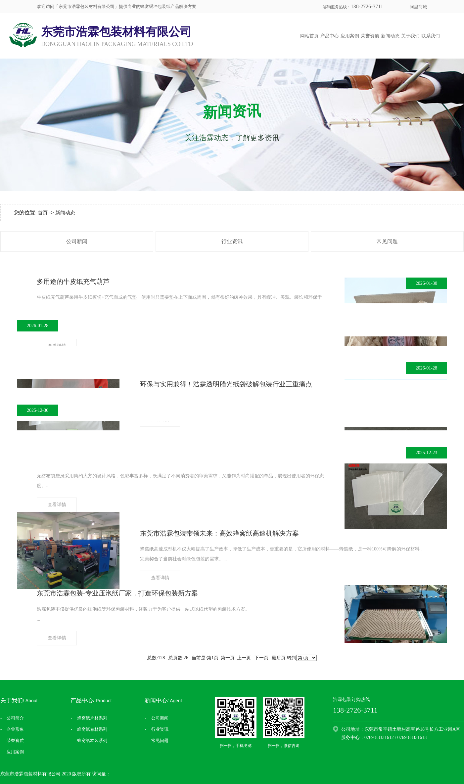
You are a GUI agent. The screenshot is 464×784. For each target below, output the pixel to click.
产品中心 (329, 35)
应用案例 (350, 35)
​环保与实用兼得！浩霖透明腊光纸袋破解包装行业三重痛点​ (226, 384)
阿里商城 (418, 6)
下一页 (261, 657)
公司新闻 (76, 241)
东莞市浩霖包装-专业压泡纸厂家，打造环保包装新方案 (117, 593)
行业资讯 (232, 241)
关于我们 (410, 35)
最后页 (279, 657)
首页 (43, 212)
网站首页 (309, 35)
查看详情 (57, 504)
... (180, 480)
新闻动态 (390, 35)
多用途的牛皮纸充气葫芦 (73, 281)
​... (143, 614)
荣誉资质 (370, 35)
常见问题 (387, 241)
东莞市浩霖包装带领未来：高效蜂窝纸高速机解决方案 (219, 533)
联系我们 (430, 35)
